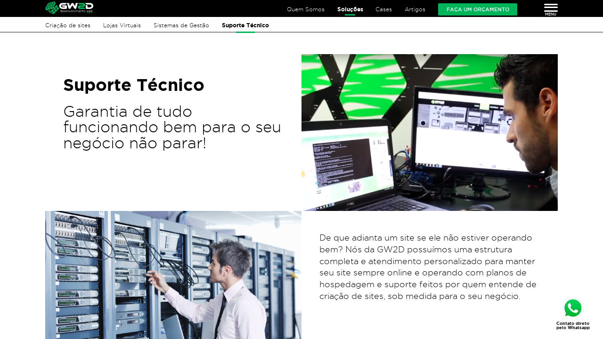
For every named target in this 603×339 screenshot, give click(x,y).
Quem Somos (306, 9)
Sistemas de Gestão (181, 25)
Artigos (415, 9)
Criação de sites (67, 25)
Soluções (350, 9)
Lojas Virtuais (122, 25)
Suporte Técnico (245, 25)
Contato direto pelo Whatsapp (573, 325)
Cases (383, 9)
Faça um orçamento (478, 9)
